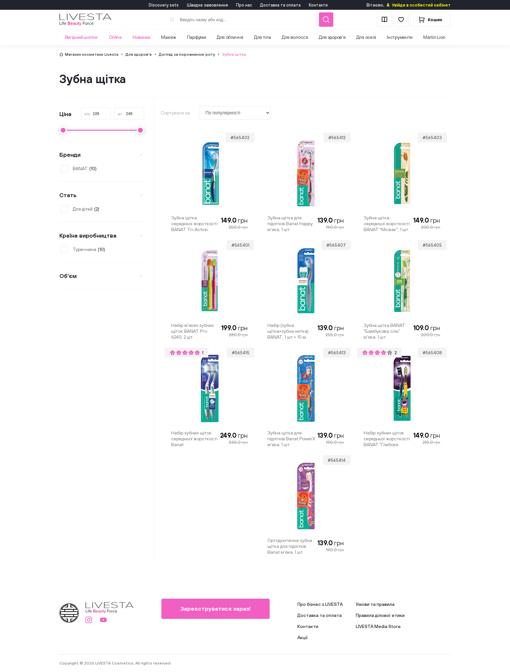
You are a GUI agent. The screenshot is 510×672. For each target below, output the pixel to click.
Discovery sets (164, 5)
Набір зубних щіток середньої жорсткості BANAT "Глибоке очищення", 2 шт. (387, 438)
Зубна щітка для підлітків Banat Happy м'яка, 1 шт (290, 223)
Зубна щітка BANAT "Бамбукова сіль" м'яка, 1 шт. (384, 331)
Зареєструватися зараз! (215, 608)
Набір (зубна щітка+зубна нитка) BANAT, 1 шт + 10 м (287, 331)
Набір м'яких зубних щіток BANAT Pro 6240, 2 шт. (192, 331)
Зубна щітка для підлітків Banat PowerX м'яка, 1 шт (291, 438)
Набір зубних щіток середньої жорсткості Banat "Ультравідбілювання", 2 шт (194, 438)
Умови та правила (375, 604)
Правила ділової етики (380, 615)
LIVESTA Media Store (378, 626)
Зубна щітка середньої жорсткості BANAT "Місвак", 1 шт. (387, 223)
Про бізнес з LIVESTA (320, 604)
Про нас (244, 5)
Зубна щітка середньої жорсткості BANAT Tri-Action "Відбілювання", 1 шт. (194, 223)
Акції (302, 637)
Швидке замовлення (207, 5)
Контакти (318, 5)
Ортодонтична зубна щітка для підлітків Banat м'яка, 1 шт (289, 546)
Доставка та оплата (280, 5)
